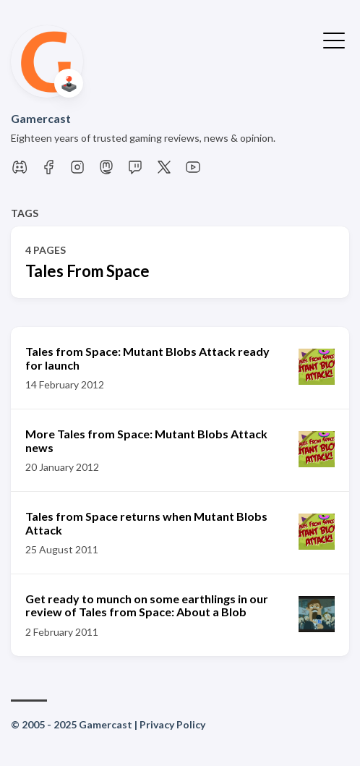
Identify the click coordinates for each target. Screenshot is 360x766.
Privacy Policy (172, 724)
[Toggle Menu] (334, 39)
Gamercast (41, 118)
